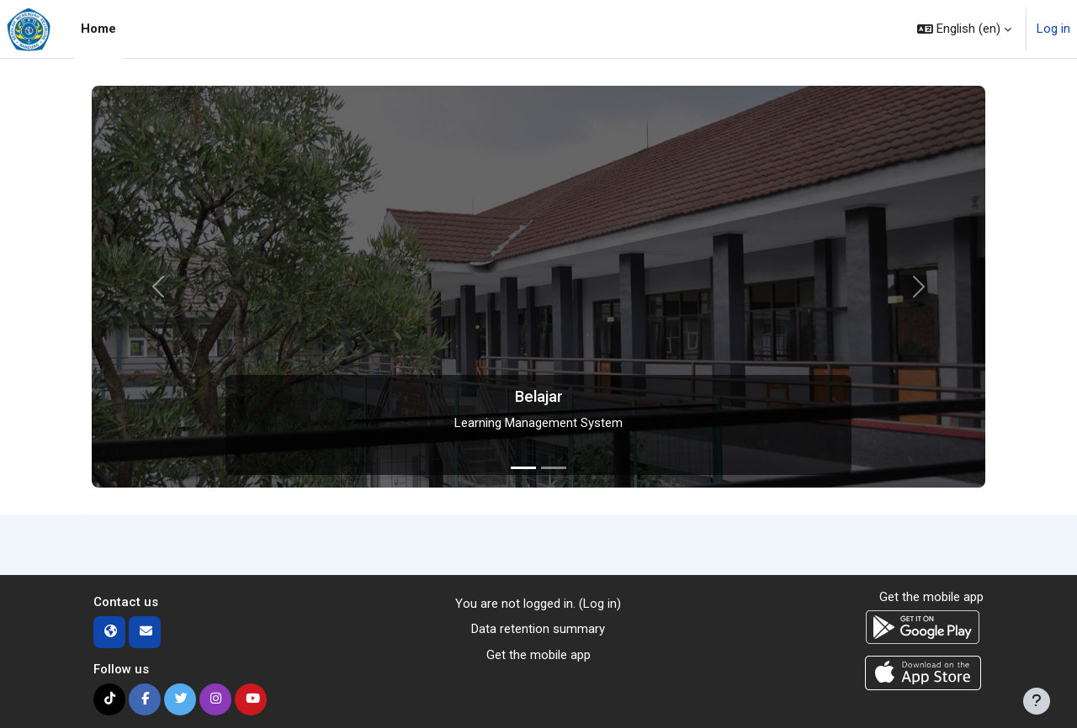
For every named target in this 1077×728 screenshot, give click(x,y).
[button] (964, 29)
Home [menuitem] (98, 28)
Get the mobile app (538, 654)
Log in (1053, 28)
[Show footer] (1036, 701)
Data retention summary (538, 628)
